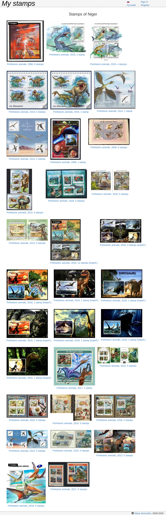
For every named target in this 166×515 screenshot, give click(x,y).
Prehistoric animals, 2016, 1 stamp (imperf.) (29, 302)
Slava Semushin (142, 513)
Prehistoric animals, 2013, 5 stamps (27, 243)
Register (145, 5)
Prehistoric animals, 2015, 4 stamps (25, 212)
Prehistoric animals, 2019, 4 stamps (108, 64)
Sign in (144, 1)
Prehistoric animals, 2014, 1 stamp (115, 111)
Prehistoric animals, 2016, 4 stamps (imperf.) (123, 245)
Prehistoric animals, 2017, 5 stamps (68, 489)
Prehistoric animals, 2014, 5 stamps (27, 450)
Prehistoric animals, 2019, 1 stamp (67, 54)
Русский (131, 5)
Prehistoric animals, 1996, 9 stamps (25, 64)
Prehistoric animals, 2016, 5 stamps (66, 200)
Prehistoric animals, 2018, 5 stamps (110, 194)
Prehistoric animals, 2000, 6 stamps (109, 147)
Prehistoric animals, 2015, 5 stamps (118, 366)
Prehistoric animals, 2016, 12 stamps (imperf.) (74, 263)
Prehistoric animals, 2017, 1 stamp (74, 388)
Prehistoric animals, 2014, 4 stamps (27, 159)
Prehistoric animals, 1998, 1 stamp (68, 162)
